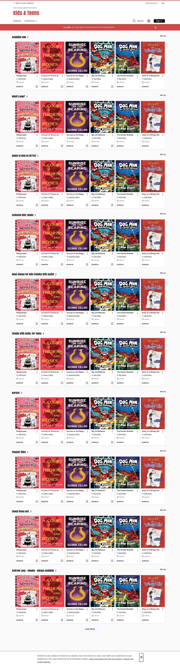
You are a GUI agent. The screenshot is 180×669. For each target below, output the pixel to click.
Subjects (17, 21)
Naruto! (17, 393)
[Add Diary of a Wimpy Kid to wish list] (162, 86)
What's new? (20, 96)
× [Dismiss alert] (155, 27)
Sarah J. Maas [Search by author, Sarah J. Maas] (48, 79)
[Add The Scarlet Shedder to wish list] (137, 86)
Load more (90, 629)
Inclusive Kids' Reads (24, 215)
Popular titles (20, 452)
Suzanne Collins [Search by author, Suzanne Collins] (74, 79)
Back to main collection (23, 3)
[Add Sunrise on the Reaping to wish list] (86, 86)
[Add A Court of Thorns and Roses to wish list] (61, 86)
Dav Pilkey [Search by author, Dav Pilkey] (97, 79)
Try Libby (67, 27)
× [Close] (141, 657)
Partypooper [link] (21, 76)
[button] (152, 3)
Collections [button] (31, 21)
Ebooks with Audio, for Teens (28, 333)
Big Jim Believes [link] (98, 76)
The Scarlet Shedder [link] (125, 76)
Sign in (159, 21)
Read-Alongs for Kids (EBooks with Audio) (34, 274)
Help (163, 3)
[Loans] (149, 21)
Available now (20, 37)
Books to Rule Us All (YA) (25, 156)
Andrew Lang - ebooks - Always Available (34, 570)
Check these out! (22, 511)
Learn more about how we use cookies (105, 659)
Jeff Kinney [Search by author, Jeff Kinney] (22, 79)
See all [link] (163, 36)
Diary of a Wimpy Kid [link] (150, 76)
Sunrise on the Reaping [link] (76, 76)
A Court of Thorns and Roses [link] (51, 76)
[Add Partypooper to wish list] (36, 86)
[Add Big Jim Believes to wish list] (112, 86)
